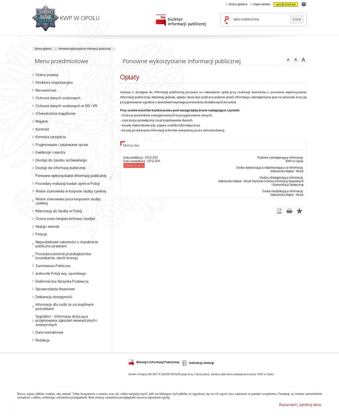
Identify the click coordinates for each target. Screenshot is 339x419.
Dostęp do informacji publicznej (60, 168)
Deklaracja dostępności (54, 297)
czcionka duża (303, 60)
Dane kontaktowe (49, 332)
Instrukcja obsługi (198, 363)
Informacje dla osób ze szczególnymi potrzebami (65, 306)
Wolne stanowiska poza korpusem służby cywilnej (68, 201)
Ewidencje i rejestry (50, 152)
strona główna (236, 4)
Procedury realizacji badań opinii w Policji (68, 183)
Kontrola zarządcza (51, 136)
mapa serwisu (260, 4)
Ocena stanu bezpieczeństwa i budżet (65, 218)
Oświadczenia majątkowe (56, 113)
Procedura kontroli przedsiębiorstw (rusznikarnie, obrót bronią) (63, 256)
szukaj (227, 20)
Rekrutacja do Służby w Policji (59, 211)
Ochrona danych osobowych (58, 98)
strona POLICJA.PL (304, 4)
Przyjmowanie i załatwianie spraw (62, 144)
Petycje (41, 234)
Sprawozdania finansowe (55, 289)
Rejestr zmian (134, 165)
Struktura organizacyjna (54, 82)
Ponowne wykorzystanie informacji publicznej (85, 48)
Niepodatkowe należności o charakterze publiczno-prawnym (67, 244)
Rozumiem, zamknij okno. (300, 404)
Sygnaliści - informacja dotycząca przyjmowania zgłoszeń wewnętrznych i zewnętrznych (66, 320)
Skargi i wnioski (47, 226)
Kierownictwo (46, 90)
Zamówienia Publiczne (53, 266)
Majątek (42, 121)
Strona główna (43, 48)
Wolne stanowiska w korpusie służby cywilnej (71, 191)
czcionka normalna (288, 59)
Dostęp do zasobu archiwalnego (61, 160)
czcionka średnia (296, 59)
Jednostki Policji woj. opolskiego (61, 273)
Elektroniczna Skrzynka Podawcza (62, 281)
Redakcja (43, 340)
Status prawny (47, 74)
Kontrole (42, 129)
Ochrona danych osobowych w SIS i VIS (67, 105)
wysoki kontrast (286, 4)
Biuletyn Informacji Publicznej (153, 361)
